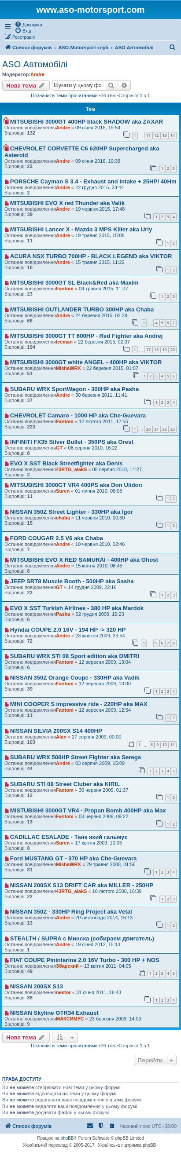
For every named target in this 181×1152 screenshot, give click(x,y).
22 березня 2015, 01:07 (112, 368)
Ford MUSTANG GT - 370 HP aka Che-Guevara (73, 858)
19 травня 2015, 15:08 (100, 235)
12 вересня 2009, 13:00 (105, 683)
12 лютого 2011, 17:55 (103, 421)
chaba (63, 517)
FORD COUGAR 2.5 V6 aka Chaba (56, 538)
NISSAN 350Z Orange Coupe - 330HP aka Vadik (75, 677)
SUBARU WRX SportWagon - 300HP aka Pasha (74, 389)
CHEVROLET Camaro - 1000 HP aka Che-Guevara (78, 415)
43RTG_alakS (71, 469)
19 (164, 349)
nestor (63, 992)
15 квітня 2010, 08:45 (98, 565)
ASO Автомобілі (34, 64)
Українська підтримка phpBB (127, 1145)
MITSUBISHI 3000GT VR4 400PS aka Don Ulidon (76, 485)
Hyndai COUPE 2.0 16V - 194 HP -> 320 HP (68, 629)
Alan (61, 736)
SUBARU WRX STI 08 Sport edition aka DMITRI (74, 656)
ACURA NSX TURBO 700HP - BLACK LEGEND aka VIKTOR (91, 256)
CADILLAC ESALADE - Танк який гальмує (69, 837)
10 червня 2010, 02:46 (100, 544)
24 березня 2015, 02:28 (101, 315)
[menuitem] (28, 24)
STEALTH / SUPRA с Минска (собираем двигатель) (82, 938)
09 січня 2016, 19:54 (97, 127)
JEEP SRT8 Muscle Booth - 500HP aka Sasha (72, 581)
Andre (37, 74)
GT (59, 447)
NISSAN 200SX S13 (36, 986)
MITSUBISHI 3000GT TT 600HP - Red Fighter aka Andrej (86, 336)
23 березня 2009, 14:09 (115, 1018)
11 (148, 135)
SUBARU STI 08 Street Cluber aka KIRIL (65, 784)
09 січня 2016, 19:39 (97, 161)
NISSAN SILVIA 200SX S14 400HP (56, 731)
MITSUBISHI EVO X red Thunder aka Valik (67, 203)
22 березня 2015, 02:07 (104, 341)
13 (164, 135)
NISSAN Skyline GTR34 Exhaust (54, 1012)
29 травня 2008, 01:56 (111, 864)
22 (164, 429)
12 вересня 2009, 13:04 (105, 662)
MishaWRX (68, 368)
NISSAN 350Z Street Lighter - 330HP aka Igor (71, 511)
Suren (63, 491)
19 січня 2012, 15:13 (97, 944)
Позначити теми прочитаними (64, 95)
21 (156, 429)
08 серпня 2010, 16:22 (93, 447)
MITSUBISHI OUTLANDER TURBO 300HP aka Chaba (82, 309)
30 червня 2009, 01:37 (103, 790)
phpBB (67, 1138)
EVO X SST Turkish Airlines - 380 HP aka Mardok (77, 608)
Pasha (63, 614)
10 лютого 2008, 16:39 (117, 891)
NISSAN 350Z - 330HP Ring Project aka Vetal (71, 911)
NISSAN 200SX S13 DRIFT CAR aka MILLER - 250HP (81, 885)
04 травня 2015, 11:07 (103, 288)
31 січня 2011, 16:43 (98, 992)
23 (172, 429)
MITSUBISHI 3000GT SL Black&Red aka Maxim (74, 282)
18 (156, 349)
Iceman (64, 341)
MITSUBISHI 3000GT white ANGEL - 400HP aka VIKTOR (86, 362)
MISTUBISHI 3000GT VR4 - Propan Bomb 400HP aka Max (88, 810)
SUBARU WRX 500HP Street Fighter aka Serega (75, 757)
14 (172, 135)
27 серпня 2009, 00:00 (96, 736)
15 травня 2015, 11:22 (100, 262)
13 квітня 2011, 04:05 (107, 966)
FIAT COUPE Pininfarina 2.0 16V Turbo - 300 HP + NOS (84, 960)
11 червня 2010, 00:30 (100, 517)
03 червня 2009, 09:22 (103, 816)
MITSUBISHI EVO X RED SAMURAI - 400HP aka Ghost (84, 559)
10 (164, 744)
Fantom (65, 288)
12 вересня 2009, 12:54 (105, 710)
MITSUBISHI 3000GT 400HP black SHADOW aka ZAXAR (86, 121)
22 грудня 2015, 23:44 (99, 187)
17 (148, 349)
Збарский (67, 966)
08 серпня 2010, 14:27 (117, 469)
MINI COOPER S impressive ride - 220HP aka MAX (79, 704)
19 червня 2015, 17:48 (100, 209)
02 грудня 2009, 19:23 (100, 614)
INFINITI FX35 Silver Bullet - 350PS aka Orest (71, 442)
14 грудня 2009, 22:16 (92, 587)
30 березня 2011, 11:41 (101, 395)
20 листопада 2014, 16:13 (104, 917)
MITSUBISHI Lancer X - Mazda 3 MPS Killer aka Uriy (81, 229)
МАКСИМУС (70, 1018)
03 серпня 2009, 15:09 (100, 763)
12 (156, 135)
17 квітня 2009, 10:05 (98, 842)
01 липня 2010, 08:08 (98, 491)
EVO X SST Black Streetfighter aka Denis (66, 463)
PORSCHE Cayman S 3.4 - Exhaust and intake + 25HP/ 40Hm (93, 181)
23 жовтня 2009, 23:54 (100, 635)
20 (172, 349)
